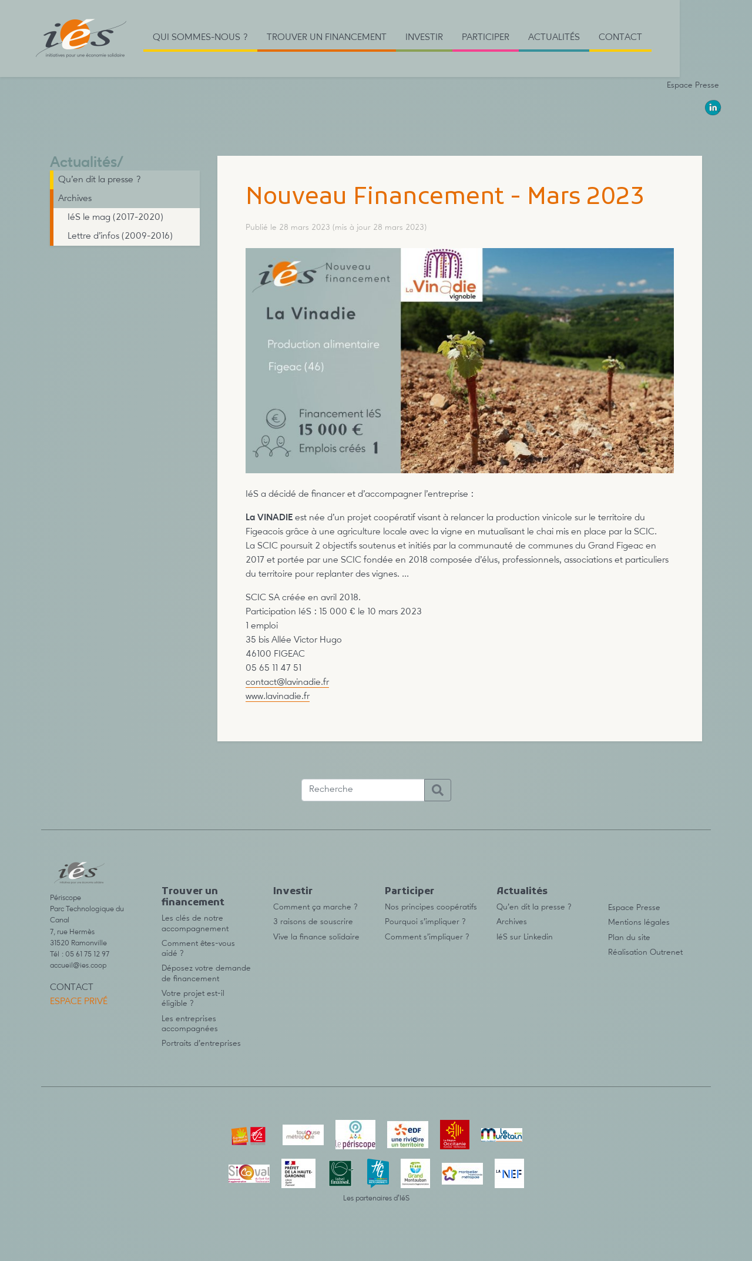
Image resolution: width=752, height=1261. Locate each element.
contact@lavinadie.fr (287, 682)
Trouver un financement (193, 897)
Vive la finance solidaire (316, 937)
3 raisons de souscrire (313, 922)
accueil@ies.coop (78, 965)
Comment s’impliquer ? (427, 937)
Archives (75, 198)
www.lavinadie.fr (278, 696)
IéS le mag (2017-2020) (115, 217)
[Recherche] (363, 790)
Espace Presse (693, 85)
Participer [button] (485, 37)
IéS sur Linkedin (524, 937)
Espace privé (79, 1001)
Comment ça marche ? (315, 907)
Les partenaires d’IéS (376, 1198)
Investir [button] (424, 37)
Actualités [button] (554, 37)
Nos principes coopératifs (431, 907)
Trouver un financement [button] (327, 37)
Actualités (83, 163)
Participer (409, 892)
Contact (620, 37)
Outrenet (666, 952)
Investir (293, 892)
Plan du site (629, 938)
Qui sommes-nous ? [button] (200, 37)
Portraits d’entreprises (201, 1043)
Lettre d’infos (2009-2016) (120, 236)
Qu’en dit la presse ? (99, 180)
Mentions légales (639, 922)
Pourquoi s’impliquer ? (425, 922)
